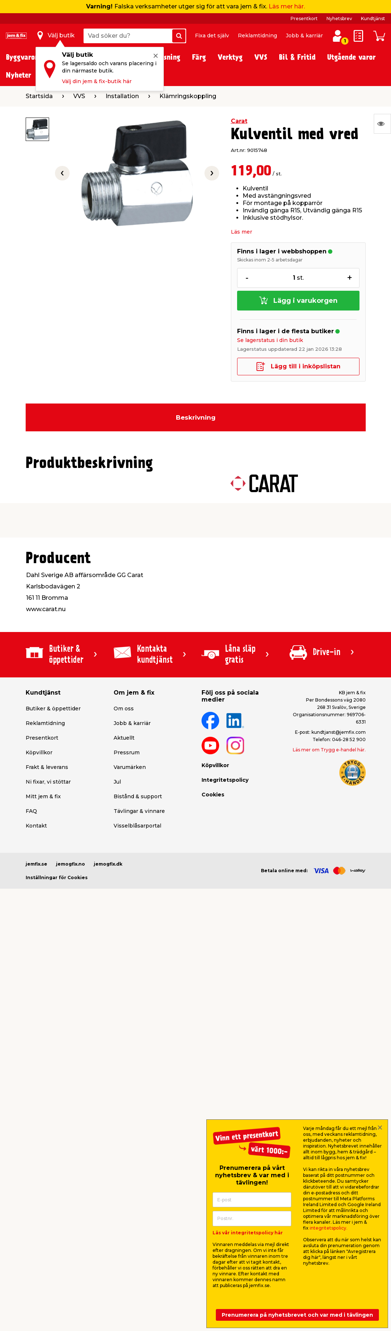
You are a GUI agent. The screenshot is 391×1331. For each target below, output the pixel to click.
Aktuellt (124, 738)
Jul (117, 781)
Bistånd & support (138, 796)
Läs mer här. (287, 6)
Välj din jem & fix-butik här (97, 81)
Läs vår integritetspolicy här (248, 1232)
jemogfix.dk (108, 864)
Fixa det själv (212, 35)
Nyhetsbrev (339, 18)
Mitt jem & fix (43, 796)
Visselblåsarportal (137, 825)
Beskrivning (195, 417)
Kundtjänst (373, 18)
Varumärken (130, 767)
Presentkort (304, 18)
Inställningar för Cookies (57, 877)
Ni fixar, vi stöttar (48, 781)
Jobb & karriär (304, 35)
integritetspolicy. (328, 1228)
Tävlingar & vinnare (139, 811)
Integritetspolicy (225, 780)
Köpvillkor (39, 752)
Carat (239, 121)
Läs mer (241, 231)
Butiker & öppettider (53, 708)
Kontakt (36, 825)
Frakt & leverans (47, 767)
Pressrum (127, 752)
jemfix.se (36, 864)
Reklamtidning (257, 35)
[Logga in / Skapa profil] (338, 36)
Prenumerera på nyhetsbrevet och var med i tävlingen (297, 1315)
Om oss (124, 708)
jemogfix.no (70, 864)
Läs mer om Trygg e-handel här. (329, 749)
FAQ (31, 811)
